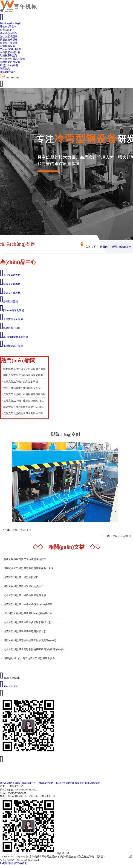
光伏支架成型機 (8, 36)
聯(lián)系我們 (7, 71)
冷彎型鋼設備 (7, 46)
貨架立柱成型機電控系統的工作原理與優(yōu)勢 (30, 640)
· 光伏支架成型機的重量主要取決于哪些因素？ (24, 413)
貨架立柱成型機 (8, 43)
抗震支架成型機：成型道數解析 (21, 577)
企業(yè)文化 (7, 29)
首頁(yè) (104, 246)
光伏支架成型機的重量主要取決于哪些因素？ (28, 622)
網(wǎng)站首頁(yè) (10, 23)
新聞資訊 (5, 68)
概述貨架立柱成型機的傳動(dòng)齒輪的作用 (28, 613)
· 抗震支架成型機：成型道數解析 (20, 381)
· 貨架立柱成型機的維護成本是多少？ (22, 388)
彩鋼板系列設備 (8, 55)
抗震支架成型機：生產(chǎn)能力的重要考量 (28, 604)
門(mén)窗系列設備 (10, 49)
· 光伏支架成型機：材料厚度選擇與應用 (23, 394)
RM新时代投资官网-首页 (13, 863)
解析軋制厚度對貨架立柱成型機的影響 (25, 559)
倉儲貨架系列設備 (10, 52)
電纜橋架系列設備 (10, 62)
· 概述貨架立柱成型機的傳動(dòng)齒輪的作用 (24, 407)
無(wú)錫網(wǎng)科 (28, 860)
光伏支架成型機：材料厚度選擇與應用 (25, 595)
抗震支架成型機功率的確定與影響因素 (25, 631)
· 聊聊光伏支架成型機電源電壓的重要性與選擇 (24, 375)
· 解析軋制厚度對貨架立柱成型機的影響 (23, 369)
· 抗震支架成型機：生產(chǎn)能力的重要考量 (24, 400)
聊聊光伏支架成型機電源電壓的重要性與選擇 (28, 568)
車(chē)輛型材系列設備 (12, 58)
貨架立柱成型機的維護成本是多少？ (23, 586)
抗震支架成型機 (8, 39)
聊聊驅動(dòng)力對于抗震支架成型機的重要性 (29, 658)
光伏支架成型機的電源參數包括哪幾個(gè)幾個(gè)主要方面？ (37, 649)
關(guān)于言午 (8, 26)
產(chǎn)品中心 (8, 33)
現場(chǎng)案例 (9, 65)
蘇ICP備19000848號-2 (117, 856)
